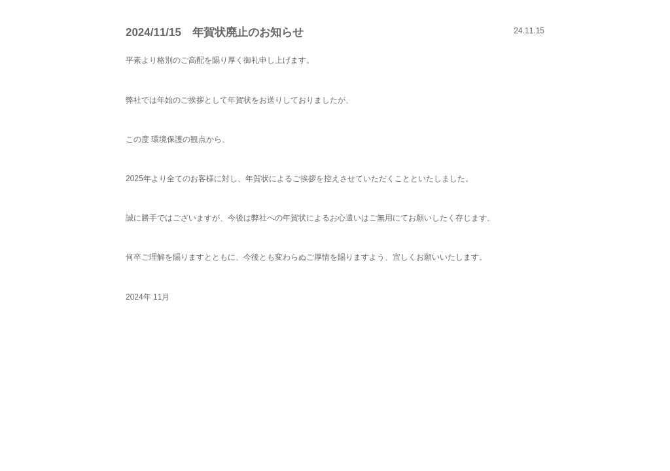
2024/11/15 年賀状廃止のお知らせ (215, 32)
